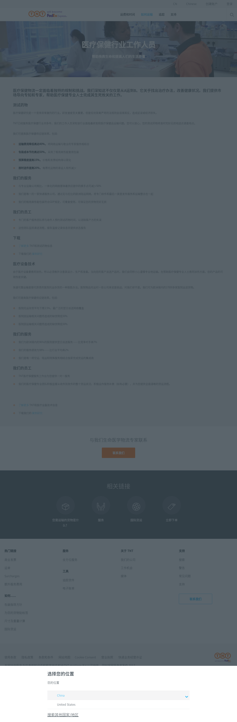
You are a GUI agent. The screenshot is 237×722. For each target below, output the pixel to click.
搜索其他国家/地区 (63, 714)
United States (62, 704)
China (119, 695)
